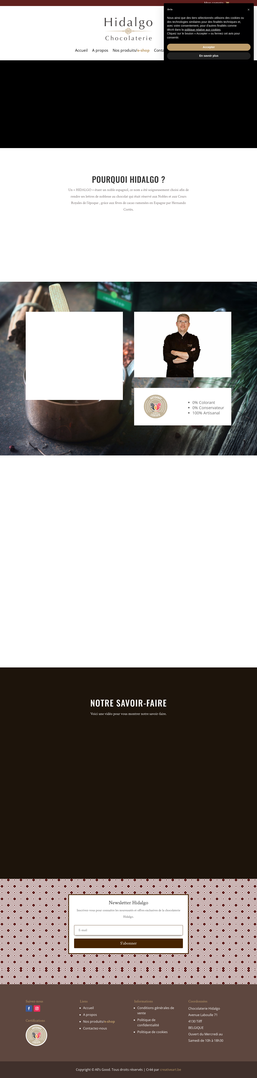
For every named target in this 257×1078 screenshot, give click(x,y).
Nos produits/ (131, 50)
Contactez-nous (168, 50)
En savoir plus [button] (208, 1067)
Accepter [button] (209, 1058)
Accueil (81, 50)
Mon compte (213, 3)
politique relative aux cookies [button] (202, 1041)
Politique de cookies (152, 1032)
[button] (248, 1021)
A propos (100, 50)
